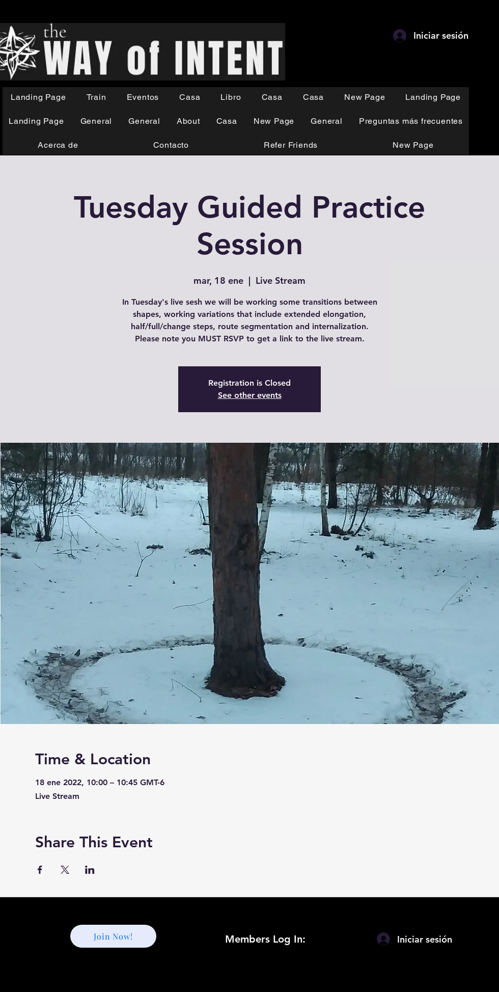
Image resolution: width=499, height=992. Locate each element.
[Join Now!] (113, 936)
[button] (96, 97)
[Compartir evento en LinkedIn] (90, 870)
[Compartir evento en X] (65, 870)
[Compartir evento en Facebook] (40, 870)
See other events (250, 395)
